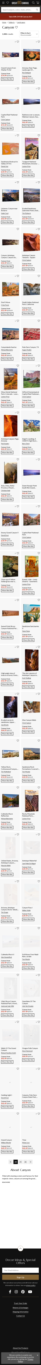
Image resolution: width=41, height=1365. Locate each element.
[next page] (30, 1162)
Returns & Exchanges (20, 1308)
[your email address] (20, 1270)
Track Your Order (20, 1303)
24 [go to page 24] (16, 1162)
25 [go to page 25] (21, 1162)
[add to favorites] (16, 27)
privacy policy (30, 1285)
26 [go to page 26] (25, 1162)
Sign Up (20, 1277)
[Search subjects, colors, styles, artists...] (20, 9)
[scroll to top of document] (20, 1251)
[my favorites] (7, 3)
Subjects (12, 22)
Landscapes (21, 22)
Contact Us (20, 1316)
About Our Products (20, 1348)
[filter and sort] (29, 34)
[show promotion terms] (20, 17)
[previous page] (11, 1162)
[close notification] (37, 1355)
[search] (33, 3)
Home (4, 22)
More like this (7, 78)
